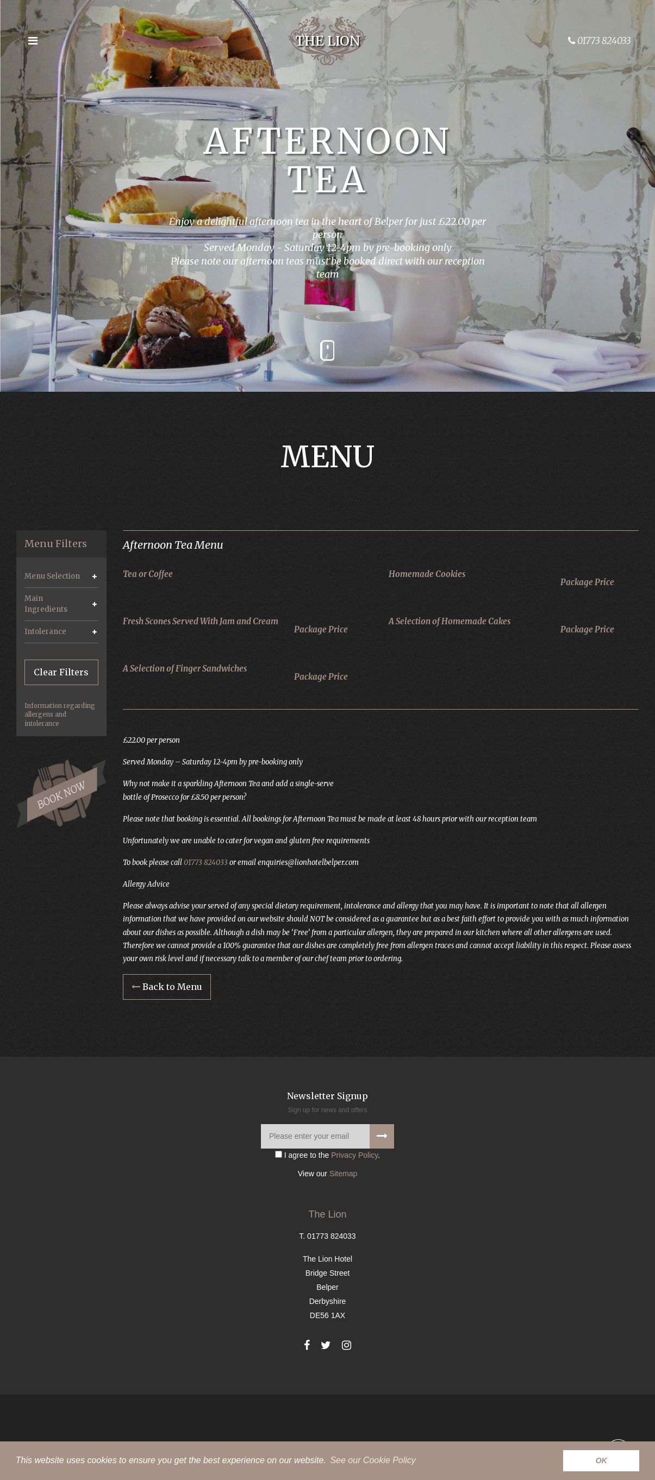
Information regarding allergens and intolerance (59, 714)
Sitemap (343, 1259)
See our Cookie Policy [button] (372, 1460)
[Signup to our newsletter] (382, 1221)
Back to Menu (167, 1072)
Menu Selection (52, 576)
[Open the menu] (32, 41)
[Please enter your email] (327, 1221)
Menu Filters (55, 543)
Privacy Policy (354, 1240)
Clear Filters (61, 672)
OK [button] (601, 1460)
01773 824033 (212, 941)
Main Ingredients (45, 604)
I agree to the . (327, 1240)
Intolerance (45, 631)
